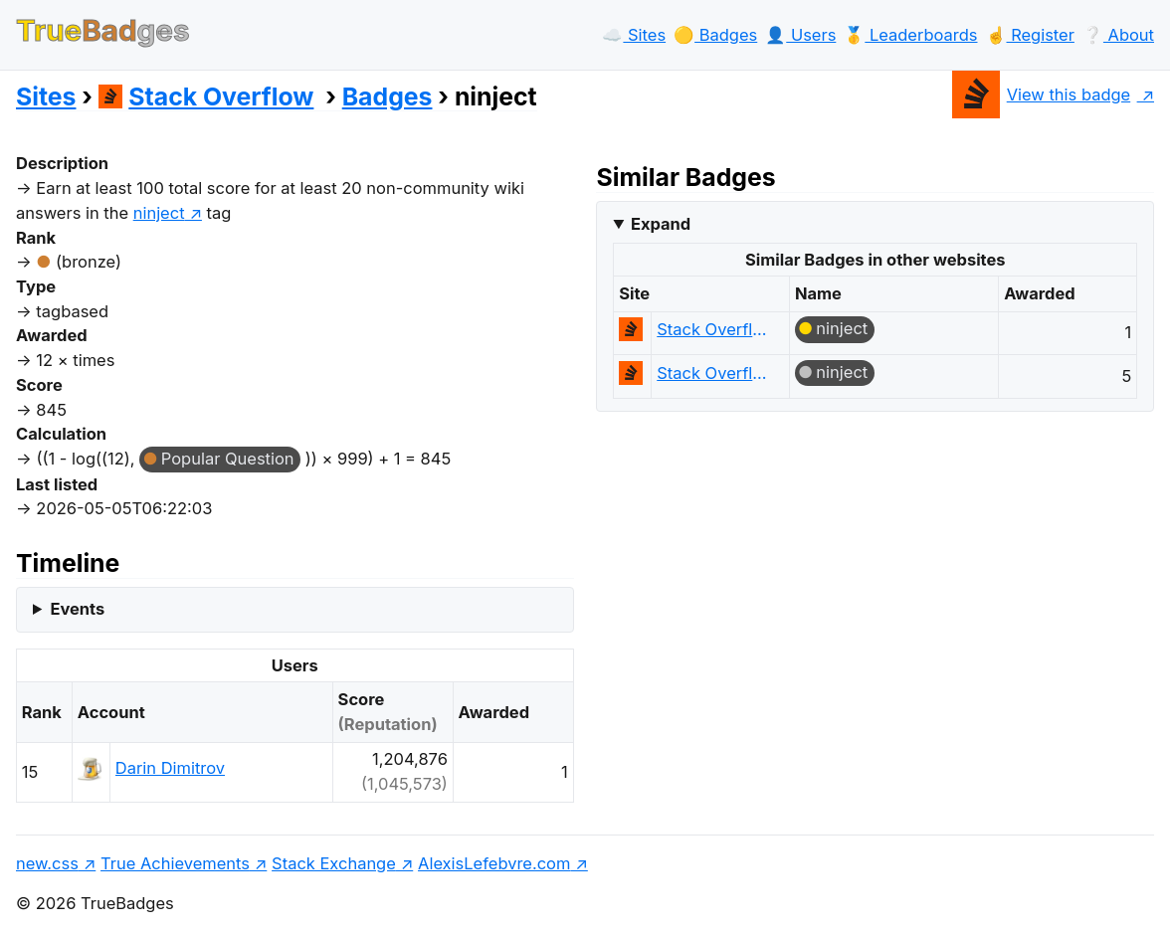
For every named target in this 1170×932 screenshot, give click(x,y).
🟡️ (715, 35)
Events (77, 609)
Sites (46, 96)
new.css (47, 863)
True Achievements (175, 863)
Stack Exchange (334, 863)
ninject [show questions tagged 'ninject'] (159, 213)
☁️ (634, 35)
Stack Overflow (206, 96)
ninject (842, 328)
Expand (660, 224)
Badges (387, 96)
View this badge (1041, 94)
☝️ (1030, 35)
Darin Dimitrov (170, 768)
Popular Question (227, 458)
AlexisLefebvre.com (494, 863)
